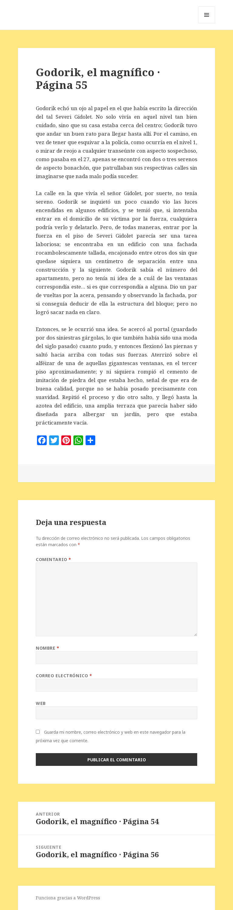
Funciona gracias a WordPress (68, 898)
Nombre (47, 648)
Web (41, 703)
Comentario (53, 559)
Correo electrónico (64, 675)
